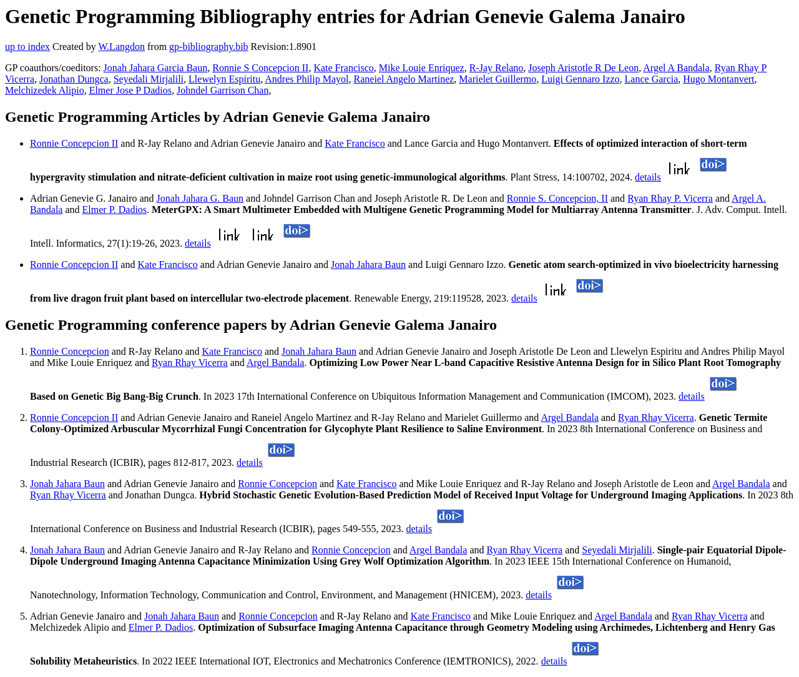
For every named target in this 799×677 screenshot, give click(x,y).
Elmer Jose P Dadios (130, 90)
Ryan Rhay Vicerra (190, 362)
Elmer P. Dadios (114, 209)
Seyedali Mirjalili (149, 79)
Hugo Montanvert (718, 79)
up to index (27, 46)
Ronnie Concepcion (69, 351)
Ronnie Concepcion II (74, 143)
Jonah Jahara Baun (368, 264)
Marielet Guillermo (497, 79)
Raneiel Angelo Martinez (404, 79)
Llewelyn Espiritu (224, 79)
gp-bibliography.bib (208, 46)
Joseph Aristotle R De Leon (583, 67)
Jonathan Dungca (74, 79)
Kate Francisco (343, 67)
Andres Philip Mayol (306, 79)
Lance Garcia (652, 79)
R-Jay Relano (496, 67)
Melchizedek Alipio (44, 90)
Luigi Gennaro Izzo (580, 79)
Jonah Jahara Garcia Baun (156, 67)
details (648, 177)
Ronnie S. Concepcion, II (557, 198)
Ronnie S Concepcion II (260, 67)
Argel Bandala (276, 362)
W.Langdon (121, 46)
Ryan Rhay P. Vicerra (670, 198)
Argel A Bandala (676, 67)
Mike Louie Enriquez (421, 67)
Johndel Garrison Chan (223, 90)
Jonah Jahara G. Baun (200, 198)
